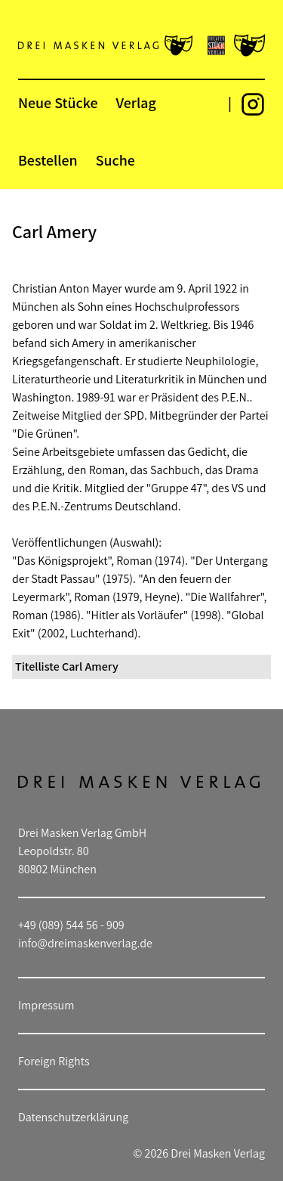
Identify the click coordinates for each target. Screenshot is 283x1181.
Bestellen (48, 160)
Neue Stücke (57, 103)
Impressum (46, 1005)
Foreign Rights (54, 1061)
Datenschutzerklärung (73, 1117)
